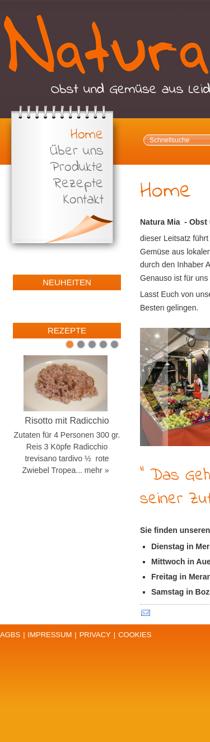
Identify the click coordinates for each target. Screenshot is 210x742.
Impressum (50, 634)
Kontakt (83, 200)
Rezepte (78, 184)
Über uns (77, 151)
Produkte (77, 168)
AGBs (10, 634)
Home (87, 135)
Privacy (95, 634)
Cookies (134, 634)
